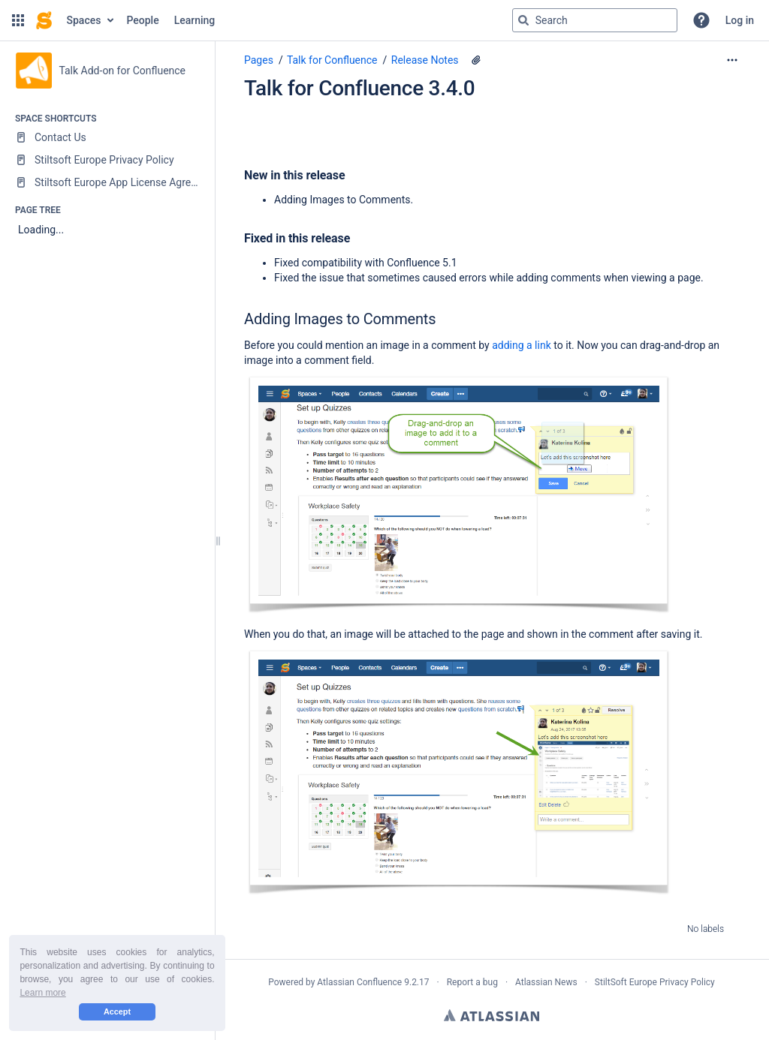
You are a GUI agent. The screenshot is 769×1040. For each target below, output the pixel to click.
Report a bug (472, 982)
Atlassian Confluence (359, 982)
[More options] (732, 60)
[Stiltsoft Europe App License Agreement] (107, 182)
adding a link (521, 345)
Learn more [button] (42, 992)
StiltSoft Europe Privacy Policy (655, 982)
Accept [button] (117, 1011)
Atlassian (491, 1015)
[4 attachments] (476, 60)
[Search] (523, 20)
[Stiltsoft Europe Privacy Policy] (107, 160)
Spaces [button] (84, 20)
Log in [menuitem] (739, 20)
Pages (258, 60)
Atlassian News (546, 982)
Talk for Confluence (332, 60)
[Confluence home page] (44, 20)
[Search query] (594, 20)
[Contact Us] (107, 137)
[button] (18, 20)
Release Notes (425, 60)
